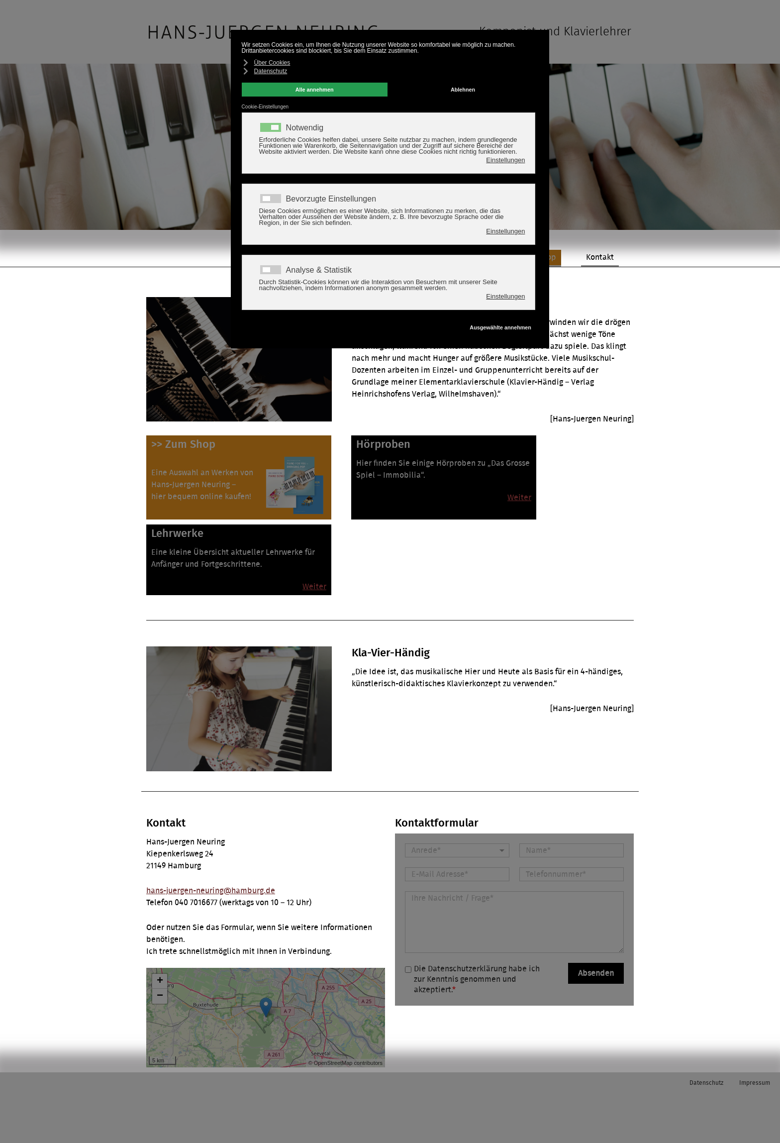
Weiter (519, 498)
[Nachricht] (514, 922)
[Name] (571, 850)
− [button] (160, 996)
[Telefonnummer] (571, 874)
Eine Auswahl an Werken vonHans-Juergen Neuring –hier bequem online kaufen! (202, 485)
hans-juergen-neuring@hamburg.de (210, 891)
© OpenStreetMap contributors (345, 1063)
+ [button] (160, 981)
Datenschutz (706, 1083)
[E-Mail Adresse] (457, 874)
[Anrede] (457, 850)
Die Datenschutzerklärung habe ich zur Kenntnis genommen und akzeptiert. (477, 979)
